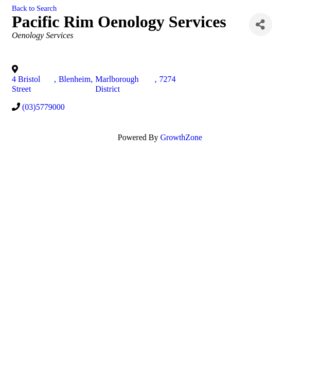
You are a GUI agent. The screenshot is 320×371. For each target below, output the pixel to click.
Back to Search (34, 8)
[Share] (260, 24)
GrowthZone (181, 137)
